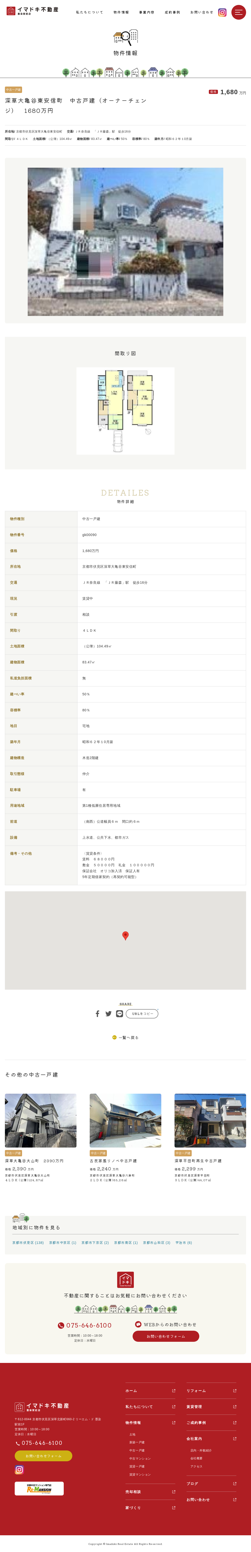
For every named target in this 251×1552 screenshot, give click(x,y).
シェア (97, 1014)
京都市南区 (123, 1242)
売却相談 (133, 1491)
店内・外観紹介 (201, 1450)
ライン (120, 1014)
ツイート (108, 1014)
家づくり (133, 1507)
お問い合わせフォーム (166, 1336)
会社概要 (196, 1458)
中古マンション (140, 1458)
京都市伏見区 (23, 1242)
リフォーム (196, 1391)
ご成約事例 (196, 1423)
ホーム (131, 1391)
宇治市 (181, 1242)
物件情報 (133, 1423)
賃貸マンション (140, 1474)
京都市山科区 (153, 1242)
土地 (132, 1434)
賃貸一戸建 (137, 1466)
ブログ (192, 1483)
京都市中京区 (60, 1242)
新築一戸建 (137, 1442)
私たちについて (139, 1407)
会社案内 (194, 1439)
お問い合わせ (198, 1499)
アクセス (196, 1466)
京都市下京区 (92, 1242)
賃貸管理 (194, 1407)
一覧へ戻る (128, 1037)
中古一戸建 (137, 1450)
